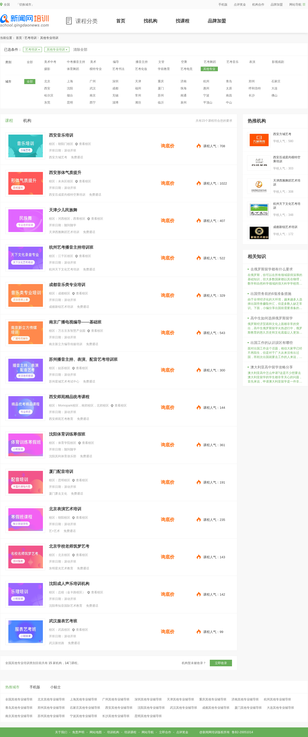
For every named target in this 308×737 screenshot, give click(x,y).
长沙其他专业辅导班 (116, 716)
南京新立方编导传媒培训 (65, 344)
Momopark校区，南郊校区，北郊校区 (83, 405)
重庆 (161, 81)
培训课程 (130, 732)
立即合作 (165, 732)
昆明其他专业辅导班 (148, 716)
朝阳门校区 (65, 144)
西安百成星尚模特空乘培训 (67, 194)
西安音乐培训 (61, 135)
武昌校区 (64, 629)
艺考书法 (118, 69)
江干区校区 (65, 256)
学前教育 (164, 69)
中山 (229, 102)
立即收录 (221, 663)
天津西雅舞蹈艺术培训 (64, 232)
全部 (30, 62)
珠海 (184, 88)
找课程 (182, 20)
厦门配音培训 (61, 471)
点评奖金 (240, 4)
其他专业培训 (57, 49)
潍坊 (138, 102)
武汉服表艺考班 (63, 621)
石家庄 (275, 81)
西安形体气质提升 (65, 172)
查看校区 (83, 144)
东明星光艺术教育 (61, 568)
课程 (9, 120)
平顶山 (207, 102)
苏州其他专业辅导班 (51, 716)
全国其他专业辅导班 (19, 699)
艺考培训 (30, 38)
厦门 (161, 88)
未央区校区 (65, 181)
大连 (274, 88)
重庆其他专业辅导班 (212, 699)
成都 (115, 88)
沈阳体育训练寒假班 (67, 434)
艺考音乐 (232, 62)
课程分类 (86, 21)
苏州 (161, 95)
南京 (93, 95)
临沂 (161, 102)
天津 (138, 81)
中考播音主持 (76, 62)
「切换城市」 (25, 4)
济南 (184, 81)
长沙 (252, 95)
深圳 (115, 81)
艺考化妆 (141, 69)
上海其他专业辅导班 (83, 699)
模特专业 (96, 69)
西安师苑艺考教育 (61, 419)
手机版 (222, 4)
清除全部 (80, 49)
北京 (47, 81)
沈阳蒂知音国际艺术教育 (65, 605)
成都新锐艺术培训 (61, 307)
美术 (93, 62)
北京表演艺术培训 (65, 509)
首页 (120, 20)
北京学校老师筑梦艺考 (69, 546)
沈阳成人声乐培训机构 (69, 583)
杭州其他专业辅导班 (277, 699)
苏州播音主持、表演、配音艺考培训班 (83, 359)
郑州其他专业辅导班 (51, 707)
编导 (116, 62)
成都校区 (64, 293)
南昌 (229, 95)
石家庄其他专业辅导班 (85, 707)
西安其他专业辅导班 (119, 707)
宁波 (206, 95)
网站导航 (297, 4)
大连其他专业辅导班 (280, 707)
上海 (70, 81)
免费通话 (77, 157)
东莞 (47, 102)
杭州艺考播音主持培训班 (71, 247)
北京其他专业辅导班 (51, 699)
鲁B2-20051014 (242, 732)
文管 (161, 62)
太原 (229, 88)
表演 (252, 62)
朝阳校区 (64, 517)
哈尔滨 (48, 95)
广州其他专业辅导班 (116, 699)
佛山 (274, 95)
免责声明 (78, 732)
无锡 (115, 95)
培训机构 (113, 732)
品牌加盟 (277, 4)
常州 (138, 95)
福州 (138, 88)
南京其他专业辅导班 (19, 716)
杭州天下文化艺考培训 (64, 269)
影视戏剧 (278, 62)
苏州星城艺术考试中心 (64, 381)
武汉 (93, 88)
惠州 (206, 88)
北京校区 (64, 555)
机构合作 (258, 4)
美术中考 (50, 62)
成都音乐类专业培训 (67, 285)
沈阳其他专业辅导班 (151, 707)
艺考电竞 (187, 69)
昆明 (70, 102)
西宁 (93, 102)
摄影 (47, 69)
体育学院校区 (67, 443)
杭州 (206, 81)
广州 (93, 81)
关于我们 (61, 732)
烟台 (70, 95)
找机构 (150, 20)
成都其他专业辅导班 (215, 707)
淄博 (115, 102)
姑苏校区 (64, 368)
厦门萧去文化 (58, 493)
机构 (27, 120)
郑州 (252, 81)
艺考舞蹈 (210, 62)
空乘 (184, 62)
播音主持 (142, 62)
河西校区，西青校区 (71, 218)
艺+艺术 (54, 531)
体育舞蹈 (73, 69)
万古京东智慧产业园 (71, 331)
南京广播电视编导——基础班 (75, 322)
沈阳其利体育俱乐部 (62, 456)
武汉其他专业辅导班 (183, 707)
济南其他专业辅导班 (245, 699)
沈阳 (70, 88)
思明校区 (64, 480)
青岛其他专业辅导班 (19, 707)
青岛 (229, 81)
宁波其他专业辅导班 (83, 716)
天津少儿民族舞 (63, 210)
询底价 (167, 145)
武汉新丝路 (56, 643)
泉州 (184, 102)
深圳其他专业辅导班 (148, 699)
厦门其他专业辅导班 (248, 707)
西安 (47, 88)
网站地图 (96, 732)
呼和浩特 (255, 88)
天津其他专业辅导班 (180, 699)
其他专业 (209, 69)
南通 (184, 95)
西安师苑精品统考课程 (69, 397)
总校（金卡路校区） (71, 592)
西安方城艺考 (58, 157)
